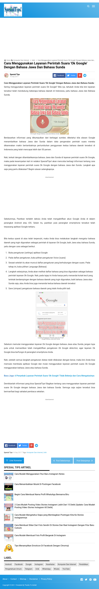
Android (8, 564)
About (5, 579)
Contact (13, 579)
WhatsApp (46, 569)
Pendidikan (83, 564)
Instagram (39, 564)
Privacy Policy (46, 579)
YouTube (66, 569)
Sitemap (23, 579)
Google (28, 564)
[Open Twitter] (86, 579)
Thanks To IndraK (31, 585)
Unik (45, 452)
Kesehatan (50, 564)
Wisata (56, 569)
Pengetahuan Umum (13, 569)
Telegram (28, 569)
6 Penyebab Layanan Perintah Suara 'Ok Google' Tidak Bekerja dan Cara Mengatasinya (54, 375)
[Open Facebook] (81, 579)
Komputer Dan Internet (35, 452)
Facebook (19, 564)
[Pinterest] (79, 75)
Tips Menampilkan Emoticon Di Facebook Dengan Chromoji (42, 545)
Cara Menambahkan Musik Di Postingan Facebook (38, 484)
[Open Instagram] (90, 579)
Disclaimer (33, 579)
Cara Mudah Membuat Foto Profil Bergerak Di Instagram (40, 535)
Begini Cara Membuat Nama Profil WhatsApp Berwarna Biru (42, 494)
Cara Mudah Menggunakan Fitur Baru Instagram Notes (39, 474)
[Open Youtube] (94, 579)
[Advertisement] (49, 38)
